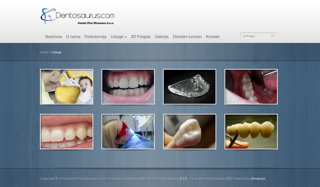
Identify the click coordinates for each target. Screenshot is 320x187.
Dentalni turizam (187, 37)
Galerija (161, 37)
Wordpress (258, 178)
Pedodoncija (96, 37)
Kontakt (213, 37)
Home (44, 52)
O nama (73, 37)
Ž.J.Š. (184, 178)
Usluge (119, 37)
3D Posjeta (140, 37)
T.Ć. (228, 178)
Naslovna (53, 37)
